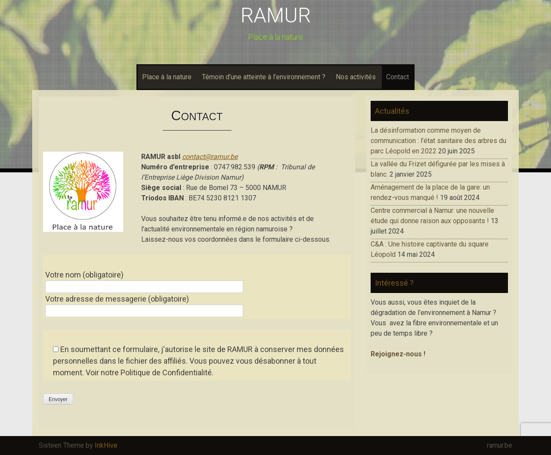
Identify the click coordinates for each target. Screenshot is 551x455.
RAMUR (276, 15)
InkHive (106, 445)
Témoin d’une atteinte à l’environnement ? (263, 77)
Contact (397, 77)
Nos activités (356, 77)
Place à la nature (167, 77)
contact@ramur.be (210, 157)
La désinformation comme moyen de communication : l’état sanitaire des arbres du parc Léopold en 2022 (438, 140)
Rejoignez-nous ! (398, 354)
